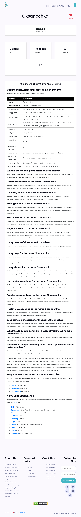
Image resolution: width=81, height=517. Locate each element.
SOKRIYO (22, 513)
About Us (30, 467)
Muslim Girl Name (50, 467)
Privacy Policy (31, 473)
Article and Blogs (32, 476)
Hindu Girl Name (50, 479)
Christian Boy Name (51, 470)
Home (47, 6)
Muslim (53, 6)
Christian (60, 6)
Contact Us (30, 470)
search (15, 402)
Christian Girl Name (51, 473)
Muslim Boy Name (50, 464)
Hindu (68, 6)
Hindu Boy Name (50, 476)
